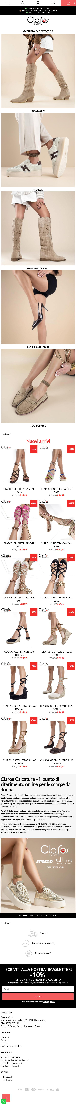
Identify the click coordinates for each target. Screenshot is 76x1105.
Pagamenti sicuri (43, 953)
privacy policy (49, 1001)
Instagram (8, 1080)
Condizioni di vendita (10, 1066)
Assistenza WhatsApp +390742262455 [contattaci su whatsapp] (38, 915)
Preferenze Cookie (33, 1026)
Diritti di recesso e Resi (11, 1063)
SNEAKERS (38, 189)
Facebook (7, 1077)
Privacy (4, 1043)
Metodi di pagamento (10, 1057)
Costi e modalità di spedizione (14, 1060)
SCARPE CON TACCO (38, 347)
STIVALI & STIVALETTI (38, 268)
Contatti (5, 1037)
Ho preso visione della (39, 1001)
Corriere (44, 933)
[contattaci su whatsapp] (3, 1101)
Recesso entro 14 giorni (43, 943)
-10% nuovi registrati (38, 8)
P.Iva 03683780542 (10, 1023)
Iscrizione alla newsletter (12, 1046)
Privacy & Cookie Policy (12, 1026)
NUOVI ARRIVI (38, 111)
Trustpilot (5, 433)
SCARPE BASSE (38, 425)
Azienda (4, 1040)
